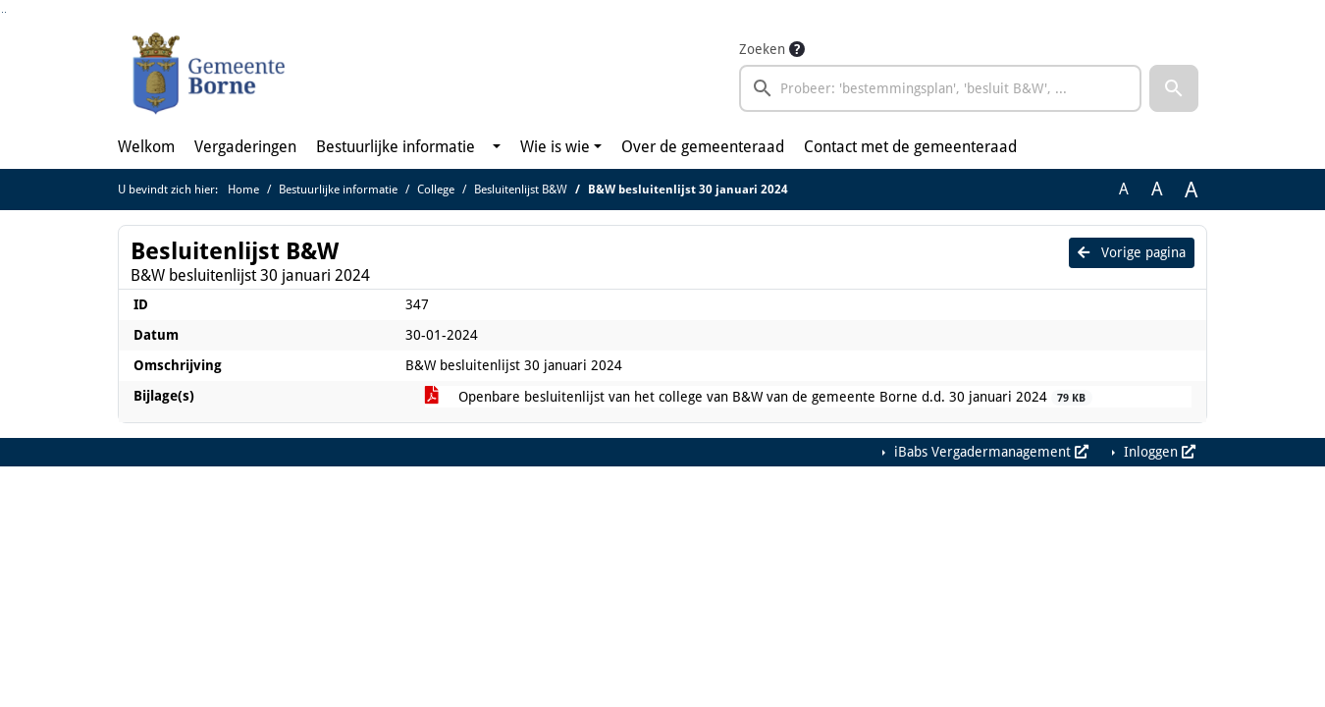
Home (243, 189)
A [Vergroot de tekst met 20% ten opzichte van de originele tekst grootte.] (1157, 189)
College (435, 189)
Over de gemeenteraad (702, 146)
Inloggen (1157, 452)
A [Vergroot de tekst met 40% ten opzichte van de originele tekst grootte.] (1191, 189)
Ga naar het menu (5, 12)
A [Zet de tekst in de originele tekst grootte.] (1124, 189)
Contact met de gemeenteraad (910, 146)
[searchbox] (940, 88)
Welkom (146, 146)
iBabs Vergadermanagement (989, 452)
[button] (1173, 88)
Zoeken (762, 49)
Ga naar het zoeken (2, 12)
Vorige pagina (1132, 252)
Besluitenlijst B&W (520, 189)
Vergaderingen (245, 146)
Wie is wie (555, 146)
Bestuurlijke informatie (395, 146)
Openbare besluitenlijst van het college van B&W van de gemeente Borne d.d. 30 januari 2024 (758, 397)
